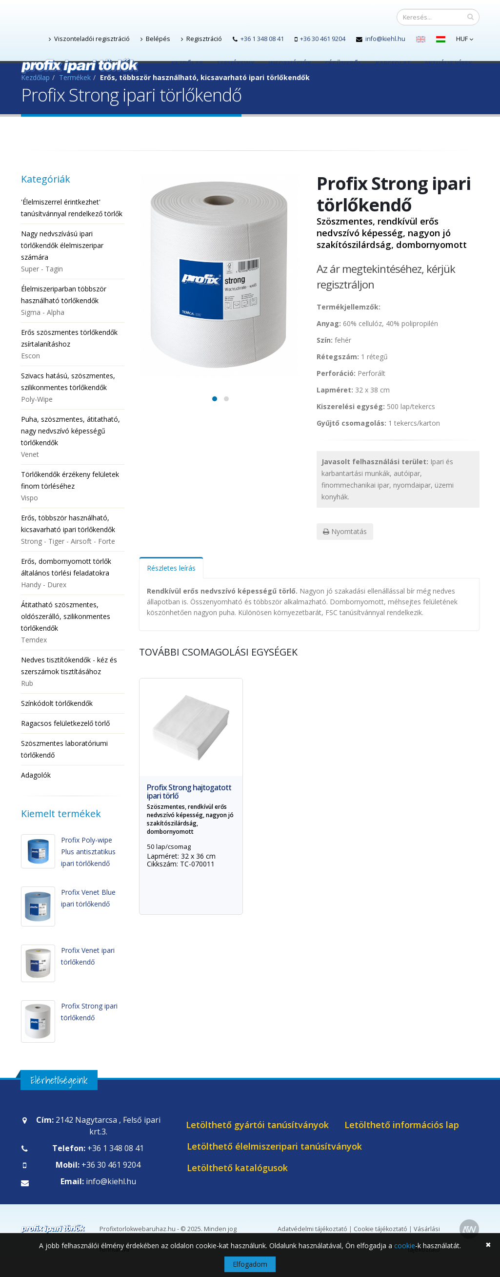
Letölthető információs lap (401, 1125)
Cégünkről (343, 63)
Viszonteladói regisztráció (89, 39)
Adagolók (36, 775)
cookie (404, 1245)
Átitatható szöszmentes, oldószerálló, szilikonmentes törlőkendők (73, 623)
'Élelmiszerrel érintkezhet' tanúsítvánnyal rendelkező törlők (71, 207)
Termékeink (236, 63)
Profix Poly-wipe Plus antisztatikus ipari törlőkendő (88, 851)
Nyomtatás (345, 531)
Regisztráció (201, 39)
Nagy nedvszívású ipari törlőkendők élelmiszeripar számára (73, 252)
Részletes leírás (171, 568)
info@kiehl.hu (385, 39)
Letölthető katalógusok (237, 1168)
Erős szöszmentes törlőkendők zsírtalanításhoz (73, 345)
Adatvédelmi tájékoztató (312, 1229)
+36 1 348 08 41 (262, 39)
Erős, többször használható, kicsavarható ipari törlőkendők (73, 530)
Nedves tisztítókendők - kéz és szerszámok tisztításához (73, 672)
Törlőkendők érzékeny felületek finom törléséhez (73, 487)
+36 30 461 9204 (322, 39)
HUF (464, 39)
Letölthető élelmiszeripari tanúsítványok (274, 1146)
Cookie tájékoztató (380, 1229)
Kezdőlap (187, 63)
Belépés (155, 39)
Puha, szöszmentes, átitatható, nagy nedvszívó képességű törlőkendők (73, 437)
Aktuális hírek (448, 63)
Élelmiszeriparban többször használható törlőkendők (73, 301)
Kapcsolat (393, 63)
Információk (289, 63)
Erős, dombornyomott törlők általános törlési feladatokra (73, 573)
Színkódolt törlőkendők (57, 703)
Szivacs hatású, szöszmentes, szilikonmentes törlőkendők (73, 388)
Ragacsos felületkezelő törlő (65, 723)
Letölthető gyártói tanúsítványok (257, 1125)
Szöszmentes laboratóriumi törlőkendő (64, 749)
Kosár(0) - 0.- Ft (201, 83)
